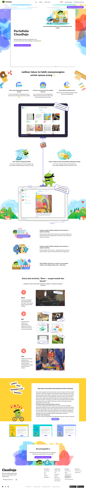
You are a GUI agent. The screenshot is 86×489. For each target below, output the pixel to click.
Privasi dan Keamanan (69, 479)
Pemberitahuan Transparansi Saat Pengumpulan (68, 476)
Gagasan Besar (57, 470)
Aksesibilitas (46, 477)
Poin (55, 472)
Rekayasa (46, 475)
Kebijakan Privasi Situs (56, 486)
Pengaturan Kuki (68, 474)
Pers (45, 472)
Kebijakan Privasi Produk (46, 486)
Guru (36, 2)
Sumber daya (56, 474)
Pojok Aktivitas (57, 480)
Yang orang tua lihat (32, 7)
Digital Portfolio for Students (75, 7)
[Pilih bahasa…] (62, 2)
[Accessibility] (16, 479)
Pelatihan (56, 475)
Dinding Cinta (77, 472)
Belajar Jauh (56, 477)
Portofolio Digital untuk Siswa (22, 45)
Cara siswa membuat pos (53, 7)
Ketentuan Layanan (36, 486)
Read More (55, 419)
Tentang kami (46, 470)
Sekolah (40, 2)
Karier (45, 474)
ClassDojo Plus (57, 479)
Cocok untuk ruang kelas (10, 7)
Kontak (66, 472)
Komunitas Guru (78, 470)
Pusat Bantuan (67, 470)
